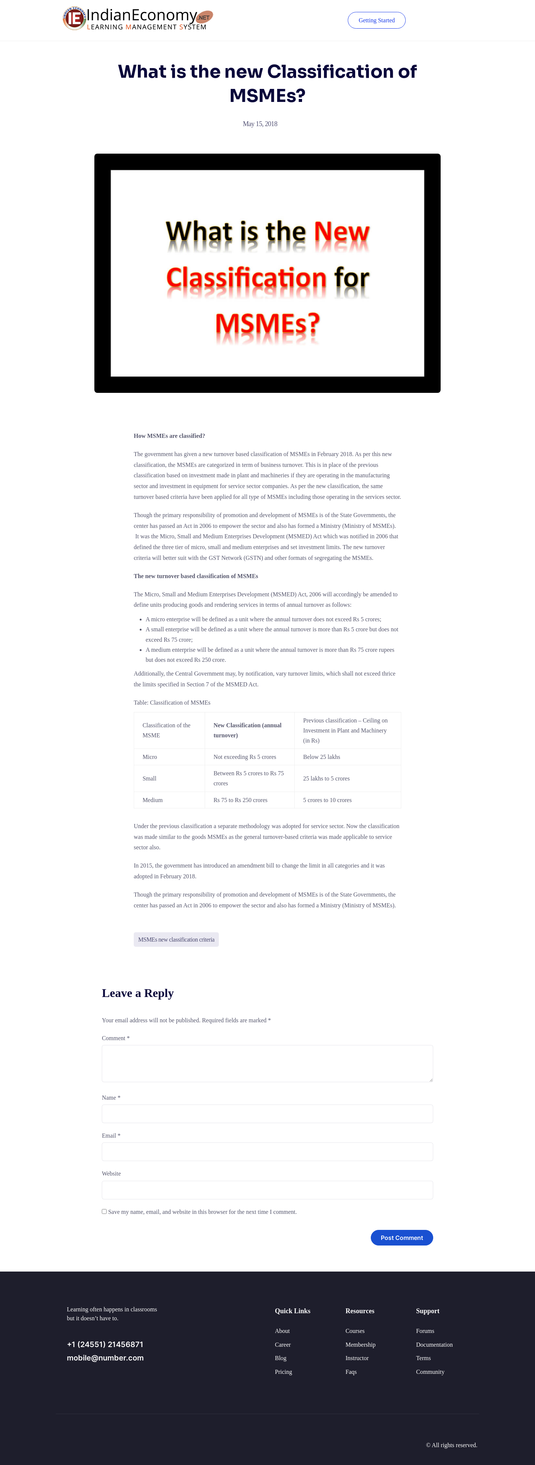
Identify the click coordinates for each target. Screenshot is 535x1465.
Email (111, 1135)
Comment (116, 1038)
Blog (280, 1358)
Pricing (283, 1372)
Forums (425, 1331)
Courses (355, 1331)
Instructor (357, 1358)
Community (430, 1372)
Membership (361, 1344)
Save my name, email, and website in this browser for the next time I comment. (202, 1212)
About (282, 1331)
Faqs (351, 1372)
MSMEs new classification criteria (176, 939)
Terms (423, 1358)
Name (111, 1097)
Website (111, 1173)
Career (283, 1344)
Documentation (434, 1344)
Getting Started (376, 20)
